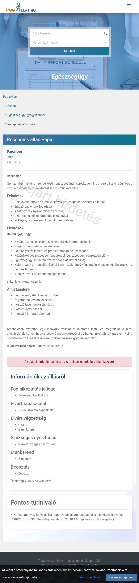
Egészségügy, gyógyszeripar (26, 115)
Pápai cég (14, 151)
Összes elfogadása (121, 577)
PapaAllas (10, 97)
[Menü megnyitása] (129, 6)
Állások (12, 106)
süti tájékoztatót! (30, 577)
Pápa (10, 157)
